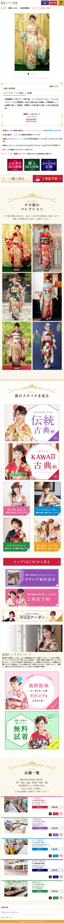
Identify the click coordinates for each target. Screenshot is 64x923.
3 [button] (35, 74)
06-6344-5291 (38, 821)
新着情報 (32, 907)
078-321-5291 (38, 800)
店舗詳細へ (53, 807)
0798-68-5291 (38, 863)
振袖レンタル (13, 8)
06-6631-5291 (38, 842)
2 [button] (32, 74)
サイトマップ (32, 917)
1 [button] (28, 74)
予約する (37, 807)
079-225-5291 (38, 885)
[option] (32, 42)
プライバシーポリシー (32, 912)
